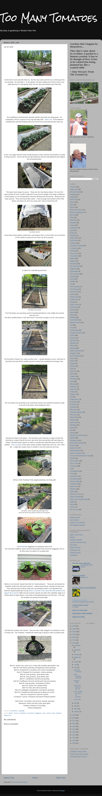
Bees (71, 204)
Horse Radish (74, 320)
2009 (74, 743)
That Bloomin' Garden (79, 600)
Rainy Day (73, 414)
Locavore (73, 338)
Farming (72, 276)
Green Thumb (74, 304)
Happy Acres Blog (78, 617)
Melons (72, 345)
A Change (75, 607)
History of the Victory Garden (79, 754)
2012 (74, 735)
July (71, 325)
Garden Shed (74, 297)
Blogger (62, 790)
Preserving (73, 402)
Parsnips (73, 366)
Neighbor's (73, 353)
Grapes (72, 302)
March (76, 709)
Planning (73, 384)
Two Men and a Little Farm (81, 563)
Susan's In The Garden (77, 522)
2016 (74, 723)
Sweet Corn (7, 715)
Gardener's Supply (76, 540)
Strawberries (74, 440)
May (75, 703)
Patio (71, 368)
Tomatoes (73, 466)
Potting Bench (74, 399)
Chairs (72, 233)
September (77, 657)
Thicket (72, 458)
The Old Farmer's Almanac (78, 756)
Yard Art (72, 507)
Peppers (72, 376)
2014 (74, 729)
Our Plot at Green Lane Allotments (84, 588)
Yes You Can (74, 509)
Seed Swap (73, 422)
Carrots (16, 713)
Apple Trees (74, 189)
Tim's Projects (74, 461)
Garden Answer (75, 517)
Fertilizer (73, 281)
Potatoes (58, 713)
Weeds (72, 491)
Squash (72, 438)
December (77, 645)
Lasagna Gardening (76, 333)
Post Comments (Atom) (20, 782)
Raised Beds (74, 417)
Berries (72, 207)
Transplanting (74, 471)
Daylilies (72, 261)
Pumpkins (73, 407)
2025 (74, 629)
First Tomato (74, 289)
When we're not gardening (78, 499)
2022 (74, 637)
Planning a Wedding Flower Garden (83, 602)
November (77, 650)
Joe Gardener (74, 520)
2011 (74, 737)
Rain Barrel (73, 409)
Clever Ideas (74, 238)
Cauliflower (22, 713)
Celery (72, 230)
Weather (73, 489)
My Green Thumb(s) (77, 670)
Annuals (72, 187)
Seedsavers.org (75, 550)
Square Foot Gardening (77, 435)
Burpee (72, 537)
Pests (72, 381)
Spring (72, 432)
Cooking (72, 251)
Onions (72, 358)
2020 (74, 643)
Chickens (73, 235)
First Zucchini (74, 292)
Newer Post (9, 778)
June (43, 713)
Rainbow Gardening (76, 412)
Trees (72, 473)
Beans (11, 713)
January (77, 711)
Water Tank (73, 486)
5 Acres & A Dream (78, 575)
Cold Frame (74, 240)
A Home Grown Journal (80, 605)
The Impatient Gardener (77, 525)
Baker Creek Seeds (76, 535)
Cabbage (73, 222)
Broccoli (72, 215)
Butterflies (73, 220)
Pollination (73, 386)
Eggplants (38, 713)
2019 (74, 715)
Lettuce (48, 713)
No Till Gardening (75, 356)
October (77, 654)
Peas (53, 713)
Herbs (72, 315)
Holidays (73, 317)
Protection (73, 404)
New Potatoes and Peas (77, 676)
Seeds (72, 427)
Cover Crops (74, 253)
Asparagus (73, 194)
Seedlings (73, 425)
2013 (74, 732)
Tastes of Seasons (76, 453)
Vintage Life (74, 484)
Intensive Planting (75, 322)
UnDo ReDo (74, 476)
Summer (73, 445)
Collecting (73, 243)
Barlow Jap (73, 199)
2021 (74, 640)
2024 (74, 631)
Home (35, 778)
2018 (74, 718)
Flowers (72, 294)
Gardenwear (74, 299)
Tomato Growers (75, 552)
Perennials (73, 379)
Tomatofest (73, 555)
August (72, 197)
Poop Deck (73, 389)
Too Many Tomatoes (48, 18)
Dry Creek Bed (75, 266)
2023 (74, 634)
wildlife (72, 502)
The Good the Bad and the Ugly (80, 455)
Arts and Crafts (75, 192)
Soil (71, 430)
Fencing (72, 279)
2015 (74, 726)
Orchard (72, 361)
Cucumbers (30, 713)
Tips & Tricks (74, 463)
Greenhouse (74, 307)
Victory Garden (75, 481)
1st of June (77, 699)
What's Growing (75, 496)
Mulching (73, 348)
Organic (72, 363)
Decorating (73, 263)
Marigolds (73, 343)
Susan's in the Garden (79, 610)
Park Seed (73, 545)
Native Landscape (76, 351)
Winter (72, 504)
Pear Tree (73, 371)
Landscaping (74, 330)
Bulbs (72, 217)
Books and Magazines (77, 212)
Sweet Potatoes (75, 450)
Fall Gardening (75, 274)
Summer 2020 (76, 681)
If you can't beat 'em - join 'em (78, 687)
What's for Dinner (75, 494)
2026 (74, 626)
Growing (72, 310)
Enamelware (74, 271)
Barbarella (23, 546)
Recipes (72, 420)
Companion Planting (76, 245)
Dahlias (72, 258)
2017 (74, 721)
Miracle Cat (84, 577)
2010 (74, 740)
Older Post (60, 778)
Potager (72, 391)
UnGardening (74, 479)
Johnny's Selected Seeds (78, 542)
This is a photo (16, 445)
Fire (71, 284)
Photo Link (48, 119)
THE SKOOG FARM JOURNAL (82, 613)
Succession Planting (76, 443)
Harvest (72, 312)
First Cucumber (75, 286)
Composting (74, 248)
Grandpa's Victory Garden (78, 751)
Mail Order (73, 340)
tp (70, 468)
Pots (71, 397)
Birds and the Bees (76, 210)
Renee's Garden (75, 547)
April (75, 706)
